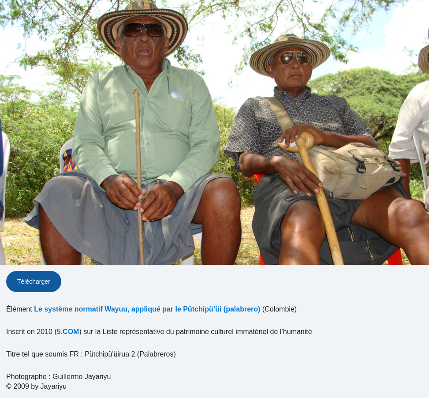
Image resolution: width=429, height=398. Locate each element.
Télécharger (33, 281)
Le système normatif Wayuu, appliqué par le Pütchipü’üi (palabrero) (147, 309)
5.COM (68, 331)
